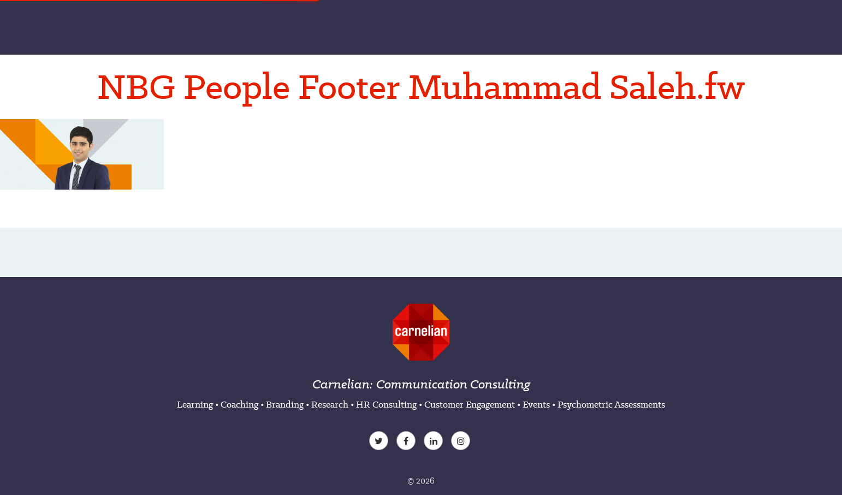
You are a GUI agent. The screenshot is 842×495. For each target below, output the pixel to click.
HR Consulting (386, 404)
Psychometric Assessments (611, 404)
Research (329, 404)
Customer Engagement (469, 404)
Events (536, 404)
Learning (195, 404)
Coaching (239, 404)
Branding (285, 404)
